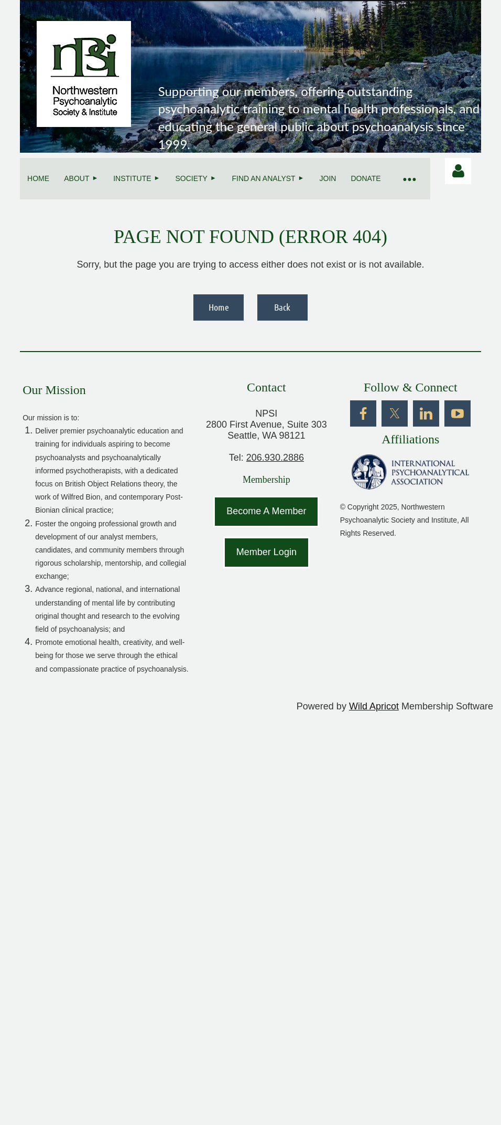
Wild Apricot (374, 706)
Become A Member (266, 511)
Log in (458, 171)
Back (282, 307)
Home (219, 307)
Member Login (266, 552)
